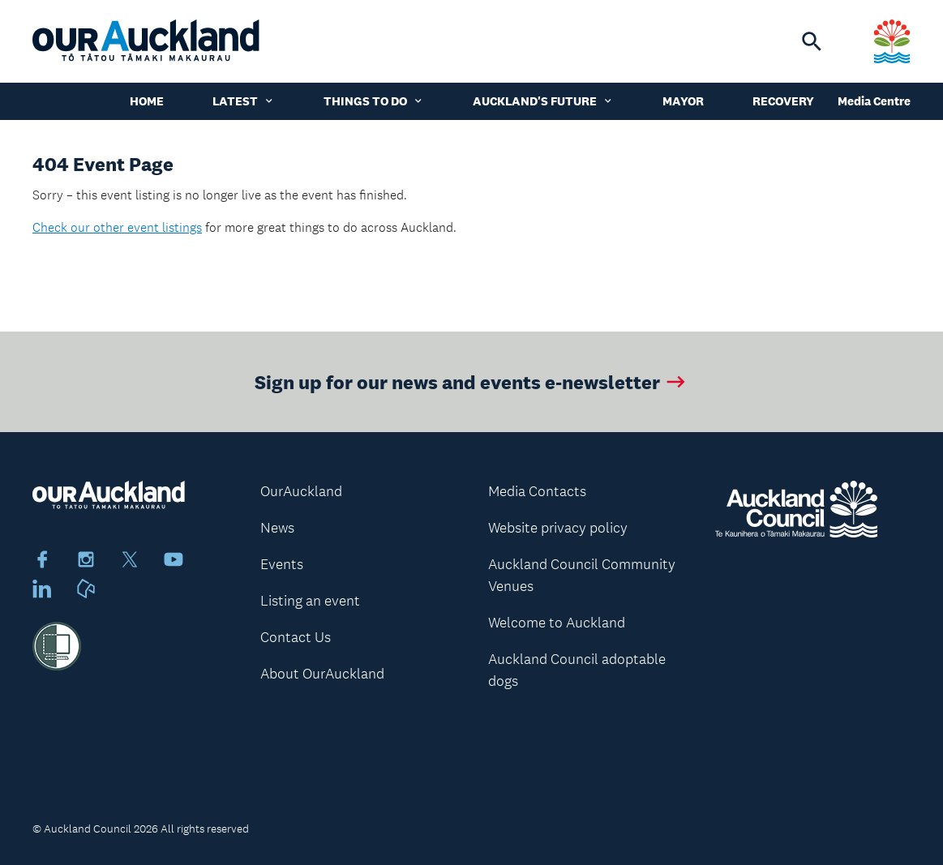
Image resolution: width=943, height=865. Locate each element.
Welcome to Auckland (556, 623)
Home (147, 101)
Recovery (783, 101)
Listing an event (310, 601)
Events (281, 564)
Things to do (374, 101)
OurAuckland (301, 491)
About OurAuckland (322, 674)
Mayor (683, 101)
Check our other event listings (117, 227)
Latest (243, 101)
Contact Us (295, 637)
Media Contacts (537, 491)
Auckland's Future (543, 101)
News (277, 528)
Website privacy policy (558, 528)
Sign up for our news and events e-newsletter (471, 381)
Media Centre (874, 101)
